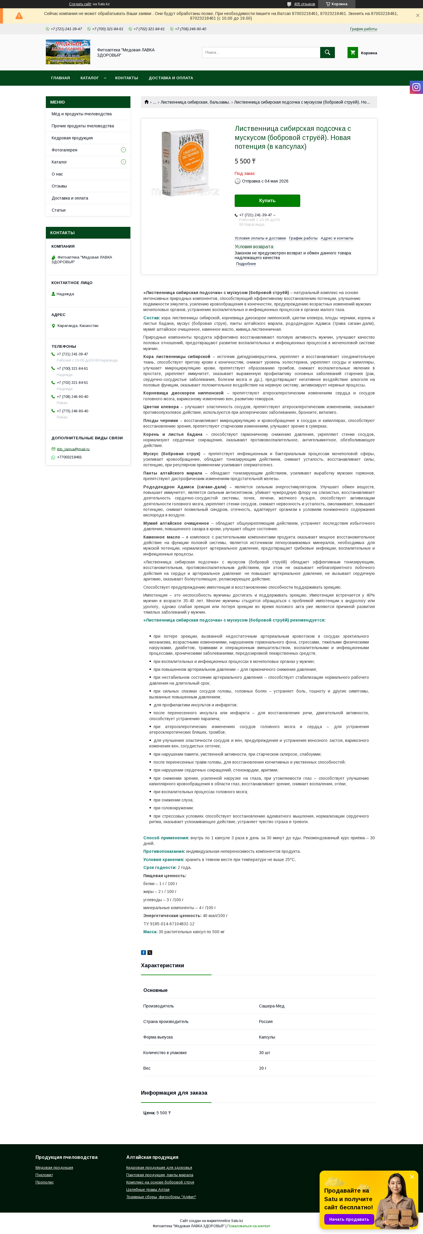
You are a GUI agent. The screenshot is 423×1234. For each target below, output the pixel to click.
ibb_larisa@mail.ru (73, 449)
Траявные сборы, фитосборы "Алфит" (161, 1197)
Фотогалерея (64, 150)
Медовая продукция (54, 1167)
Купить (267, 200)
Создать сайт (80, 4)
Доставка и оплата (171, 78)
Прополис (45, 1182)
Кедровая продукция (72, 138)
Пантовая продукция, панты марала (159, 1175)
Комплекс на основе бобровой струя (160, 1182)
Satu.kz (237, 1221)
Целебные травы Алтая (147, 1189)
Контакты (126, 78)
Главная (60, 78)
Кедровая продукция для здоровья (159, 1167)
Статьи (59, 210)
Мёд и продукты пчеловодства (82, 114)
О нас (57, 174)
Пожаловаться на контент (248, 1226)
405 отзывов (304, 4)
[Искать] (327, 52)
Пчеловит (44, 1175)
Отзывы (59, 186)
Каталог (89, 78)
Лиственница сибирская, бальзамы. (195, 102)
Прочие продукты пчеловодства (83, 126)
